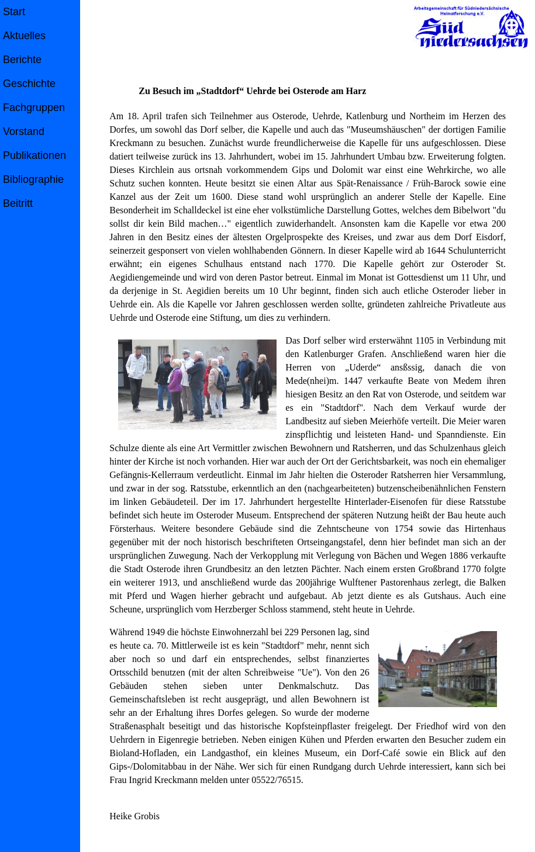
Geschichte (29, 83)
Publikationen (34, 155)
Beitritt (18, 203)
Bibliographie (33, 179)
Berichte (22, 59)
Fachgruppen (34, 107)
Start (14, 12)
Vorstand (23, 131)
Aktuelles (24, 35)
